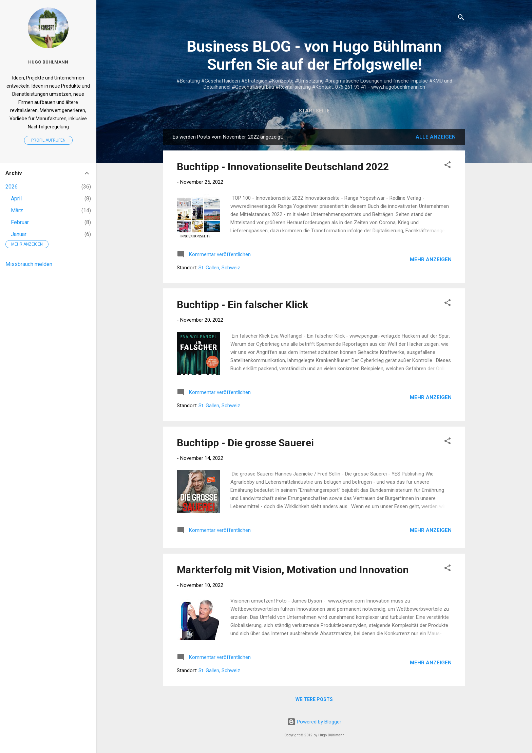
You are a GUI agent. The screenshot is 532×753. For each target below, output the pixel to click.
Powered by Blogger (314, 722)
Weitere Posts (314, 699)
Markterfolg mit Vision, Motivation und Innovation (293, 570)
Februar (20, 222)
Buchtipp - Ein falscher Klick (242, 304)
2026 (11, 186)
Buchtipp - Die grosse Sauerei (245, 443)
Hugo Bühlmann (48, 62)
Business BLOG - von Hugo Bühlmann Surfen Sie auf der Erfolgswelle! (314, 55)
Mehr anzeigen (431, 259)
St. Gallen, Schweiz (219, 268)
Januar (18, 234)
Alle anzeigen (436, 137)
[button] (447, 166)
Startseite (314, 111)
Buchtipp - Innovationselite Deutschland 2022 (283, 167)
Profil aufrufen (48, 140)
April (16, 198)
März (17, 210)
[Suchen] (461, 18)
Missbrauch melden (28, 264)
